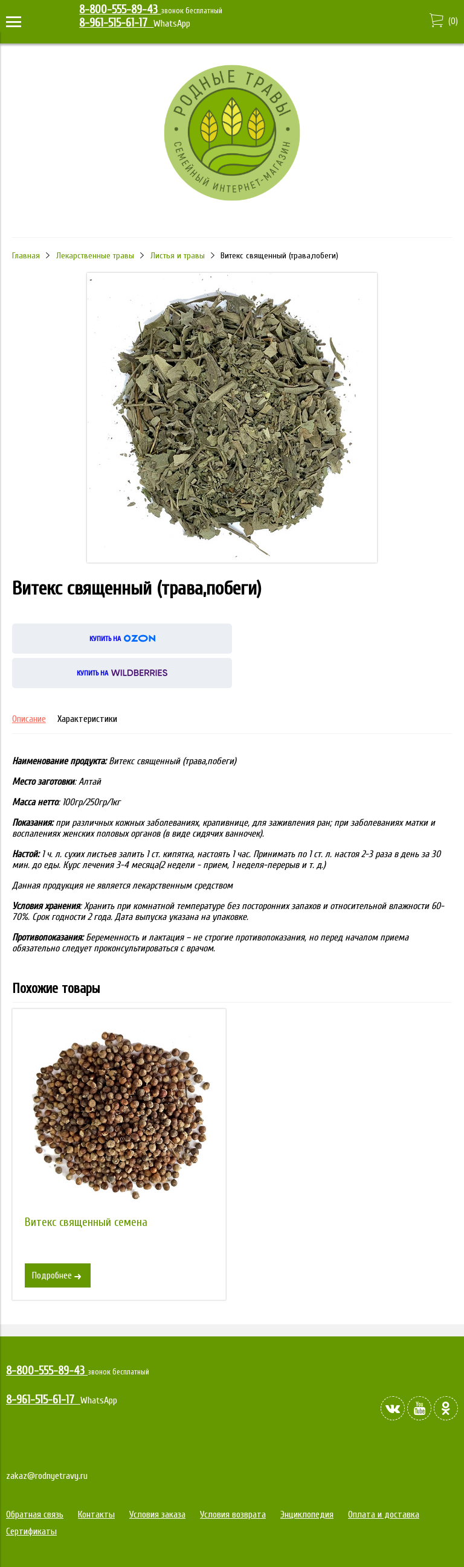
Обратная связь (34, 1514)
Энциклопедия (307, 1514)
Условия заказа (157, 1514)
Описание (29, 718)
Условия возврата (233, 1514)
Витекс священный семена (86, 1222)
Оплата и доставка (383, 1514)
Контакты (96, 1514)
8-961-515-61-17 (116, 23)
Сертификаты (31, 1531)
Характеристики (87, 718)
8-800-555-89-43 (120, 9)
